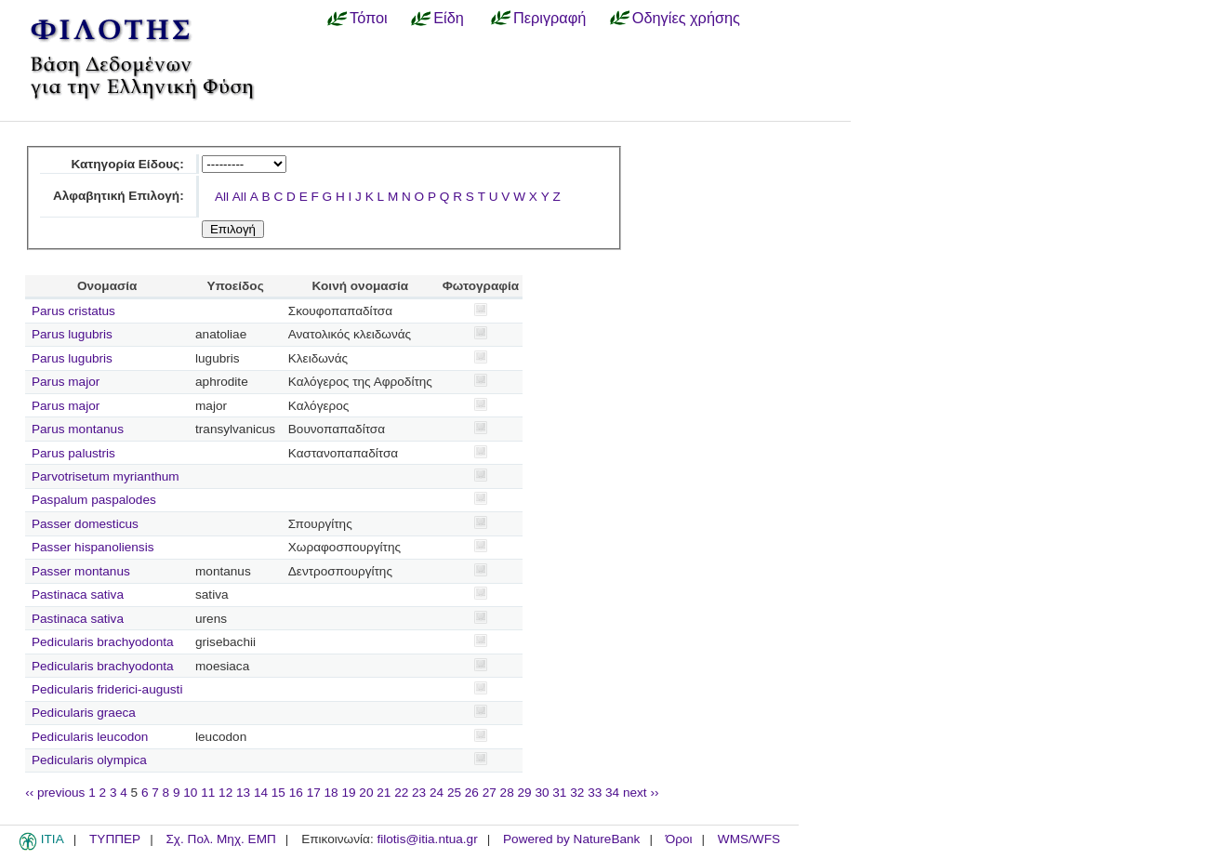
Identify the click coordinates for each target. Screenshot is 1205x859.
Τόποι (369, 17)
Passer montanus (81, 571)
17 (314, 793)
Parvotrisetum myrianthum (105, 476)
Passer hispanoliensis (92, 547)
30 (542, 793)
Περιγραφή (549, 17)
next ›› (641, 793)
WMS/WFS (749, 839)
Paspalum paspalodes (94, 500)
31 (559, 793)
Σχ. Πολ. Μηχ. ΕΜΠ (220, 839)
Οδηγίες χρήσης (686, 17)
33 (595, 793)
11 (208, 793)
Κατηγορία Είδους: (127, 164)
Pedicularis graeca (84, 713)
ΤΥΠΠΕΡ (114, 839)
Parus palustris (73, 453)
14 (261, 793)
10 (190, 793)
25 (454, 793)
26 (472, 793)
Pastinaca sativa (78, 594)
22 (401, 793)
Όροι (679, 839)
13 (243, 793)
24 (437, 793)
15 (278, 793)
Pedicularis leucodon (90, 737)
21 (384, 793)
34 (612, 793)
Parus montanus (78, 429)
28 (507, 793)
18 (331, 793)
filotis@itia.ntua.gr (427, 839)
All (222, 197)
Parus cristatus (73, 311)
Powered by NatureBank (571, 839)
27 (490, 793)
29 (525, 793)
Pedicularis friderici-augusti (107, 689)
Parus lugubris (72, 334)
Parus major (65, 382)
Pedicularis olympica (89, 760)
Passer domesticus (85, 524)
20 (366, 793)
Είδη (448, 17)
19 (348, 793)
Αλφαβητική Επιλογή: (118, 196)
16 (296, 793)
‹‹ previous (55, 793)
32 (577, 793)
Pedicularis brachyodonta (103, 642)
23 (419, 793)
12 (225, 793)
